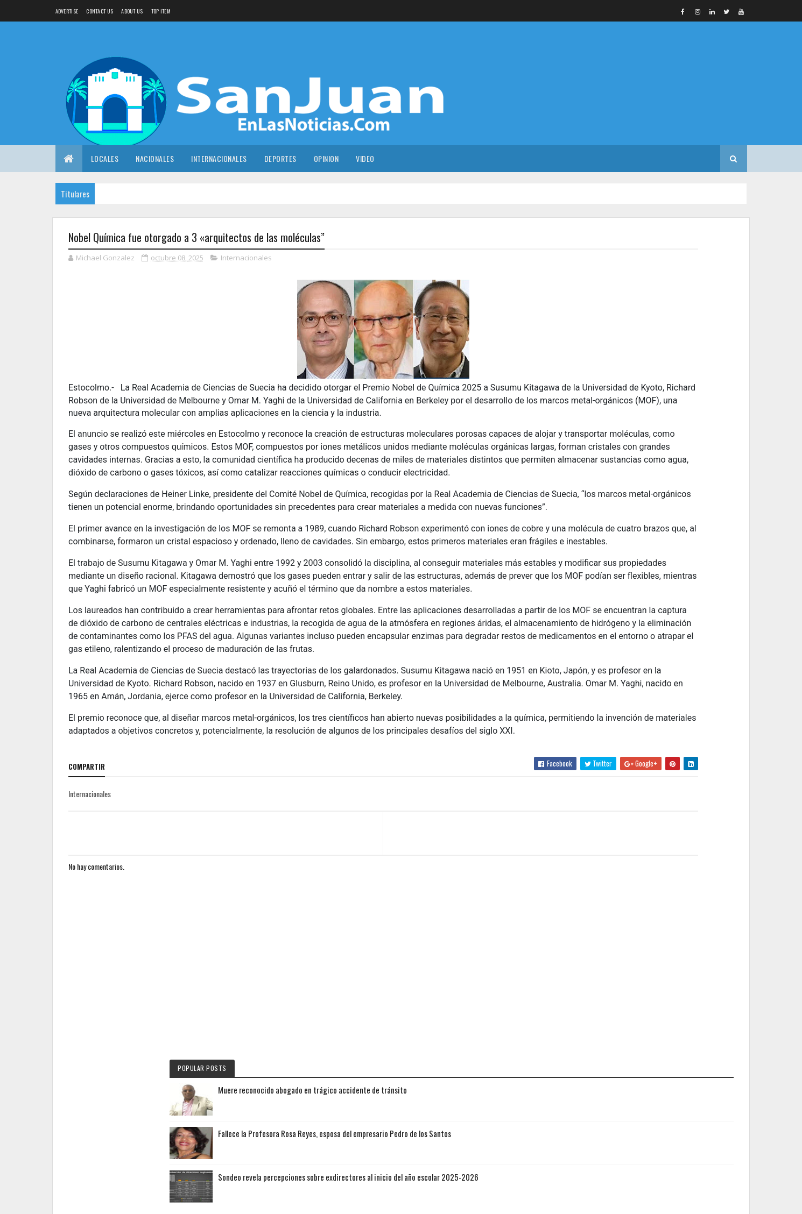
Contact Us (99, 11)
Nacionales (155, 158)
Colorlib (153, 1199)
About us (132, 11)
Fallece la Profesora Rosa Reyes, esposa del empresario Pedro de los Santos (679, 319)
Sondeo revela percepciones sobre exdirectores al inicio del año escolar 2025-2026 (677, 369)
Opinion (326, 158)
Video (365, 158)
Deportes (280, 158)
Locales (105, 158)
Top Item (161, 11)
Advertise (67, 11)
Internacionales (219, 158)
